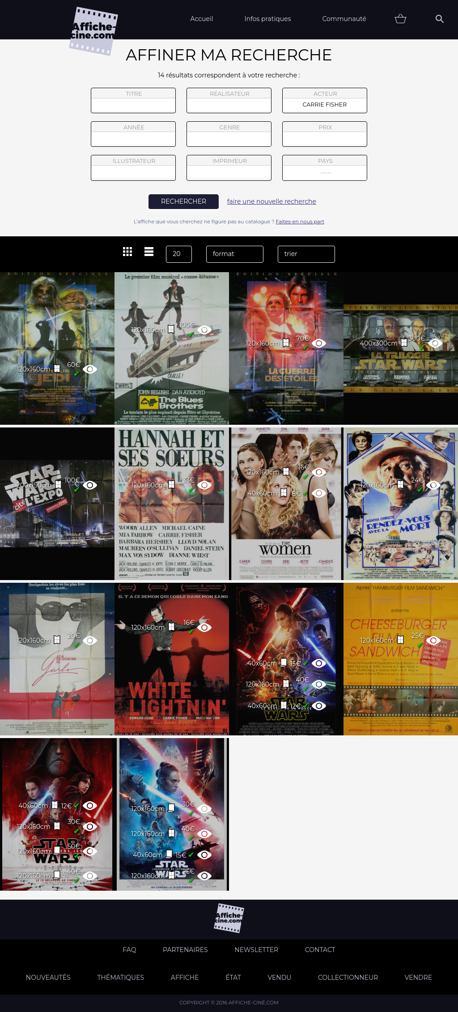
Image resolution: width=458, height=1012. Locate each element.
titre (133, 100)
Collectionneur (348, 978)
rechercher (183, 201)
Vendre (418, 978)
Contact (320, 950)
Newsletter (256, 950)
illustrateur (133, 168)
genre (229, 135)
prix (325, 134)
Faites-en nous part (300, 221)
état (233, 978)
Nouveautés (48, 978)
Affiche (185, 978)
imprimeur (229, 168)
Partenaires (185, 950)
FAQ (129, 950)
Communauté (344, 19)
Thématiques (120, 978)
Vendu (279, 978)
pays (325, 169)
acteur (325, 100)
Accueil (201, 19)
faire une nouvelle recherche (271, 201)
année (133, 134)
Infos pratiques (267, 19)
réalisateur (229, 100)
